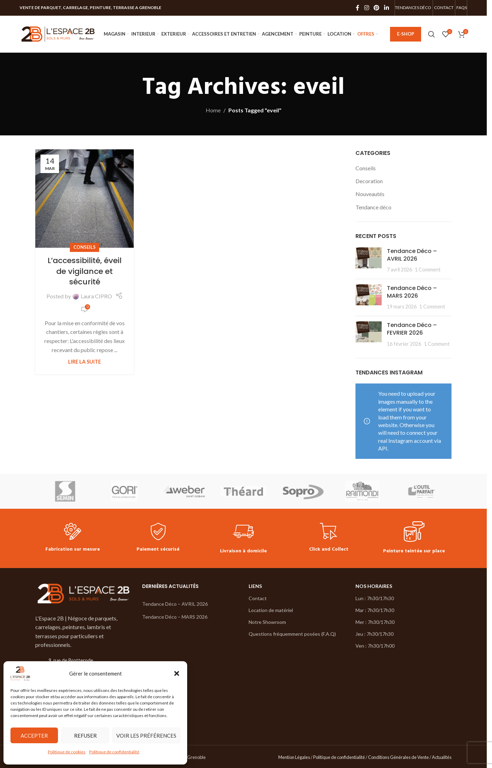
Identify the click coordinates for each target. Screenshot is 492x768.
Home (213, 110)
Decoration (369, 181)
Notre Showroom (267, 622)
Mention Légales (294, 757)
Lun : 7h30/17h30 (374, 598)
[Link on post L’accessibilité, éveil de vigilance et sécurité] (84, 198)
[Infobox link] (72, 538)
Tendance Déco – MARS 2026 (412, 292)
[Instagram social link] (366, 7)
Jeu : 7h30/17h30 (374, 634)
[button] (176, 673)
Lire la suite (84, 362)
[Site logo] (58, 33)
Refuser (85, 735)
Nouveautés (369, 194)
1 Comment (428, 270)
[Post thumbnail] (368, 260)
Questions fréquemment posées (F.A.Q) (292, 634)
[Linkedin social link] (386, 7)
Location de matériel (271, 610)
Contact (258, 598)
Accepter (34, 735)
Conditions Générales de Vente (398, 757)
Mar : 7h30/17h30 (374, 610)
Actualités (441, 757)
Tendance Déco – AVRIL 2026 (412, 255)
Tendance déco (373, 207)
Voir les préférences (146, 735)
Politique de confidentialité (114, 751)
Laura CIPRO (96, 296)
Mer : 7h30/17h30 (375, 622)
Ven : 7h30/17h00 (375, 646)
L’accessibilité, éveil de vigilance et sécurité (84, 271)
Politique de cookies (67, 751)
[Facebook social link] (357, 7)
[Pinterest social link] (377, 7)
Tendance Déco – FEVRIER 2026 (412, 329)
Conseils (84, 247)
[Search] (432, 34)
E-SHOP (405, 34)
